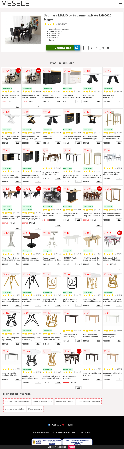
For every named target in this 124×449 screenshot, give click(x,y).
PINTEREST (68, 424)
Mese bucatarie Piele (42, 401)
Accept (72, 446)
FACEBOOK (54, 424)
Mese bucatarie (35, 409)
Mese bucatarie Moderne (89, 401)
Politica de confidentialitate (63, 432)
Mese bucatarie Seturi (14, 409)
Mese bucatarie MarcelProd (17, 401)
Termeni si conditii (40, 432)
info (17, 107)
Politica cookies (84, 432)
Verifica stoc (67, 47)
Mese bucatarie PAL (65, 401)
